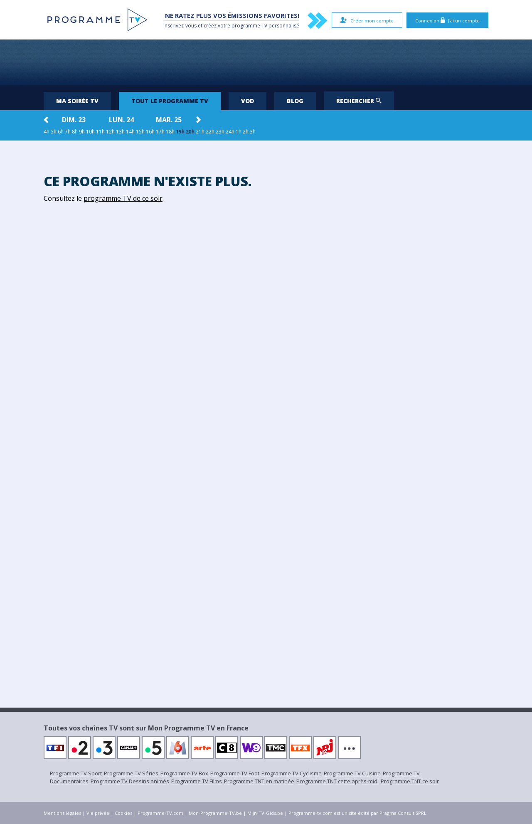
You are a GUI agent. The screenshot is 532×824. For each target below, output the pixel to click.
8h (75, 131)
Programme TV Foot (234, 773)
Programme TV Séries (131, 773)
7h (68, 131)
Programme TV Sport (76, 773)
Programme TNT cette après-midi (337, 781)
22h (210, 131)
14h (130, 131)
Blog (295, 101)
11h (100, 131)
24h (230, 131)
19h (180, 131)
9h (82, 131)
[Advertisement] (266, 62)
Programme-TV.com (160, 813)
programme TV (249, 25)
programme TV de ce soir (123, 198)
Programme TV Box (184, 773)
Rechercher (359, 101)
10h (90, 131)
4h (46, 131)
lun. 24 (121, 119)
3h (253, 131)
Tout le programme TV (169, 101)
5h (54, 131)
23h (220, 131)
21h (200, 131)
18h (170, 131)
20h (190, 131)
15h (140, 131)
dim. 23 (74, 119)
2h (246, 131)
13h (120, 131)
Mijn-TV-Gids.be (265, 813)
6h (61, 131)
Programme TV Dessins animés (130, 781)
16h (150, 131)
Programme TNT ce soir (410, 781)
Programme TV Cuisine (352, 773)
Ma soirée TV (77, 101)
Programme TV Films (196, 781)
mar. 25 (169, 119)
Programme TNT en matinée (259, 781)
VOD (247, 101)
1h (238, 131)
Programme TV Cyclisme (291, 773)
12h (110, 131)
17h (160, 131)
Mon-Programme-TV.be (215, 813)
